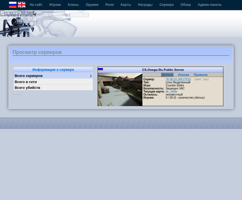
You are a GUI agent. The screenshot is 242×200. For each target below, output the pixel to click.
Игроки (55, 5)
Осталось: (150, 94)
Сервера (167, 5)
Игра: (147, 85)
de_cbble (171, 91)
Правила (201, 74)
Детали (167, 74)
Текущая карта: (154, 91)
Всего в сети (26, 82)
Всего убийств (27, 88)
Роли (109, 5)
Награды (145, 5)
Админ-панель (210, 5)
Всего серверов (29, 76)
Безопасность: (153, 88)
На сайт (36, 5)
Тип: (146, 82)
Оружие (92, 5)
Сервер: (149, 79)
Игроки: (148, 97)
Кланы (73, 5)
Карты (126, 5)
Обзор (186, 5)
